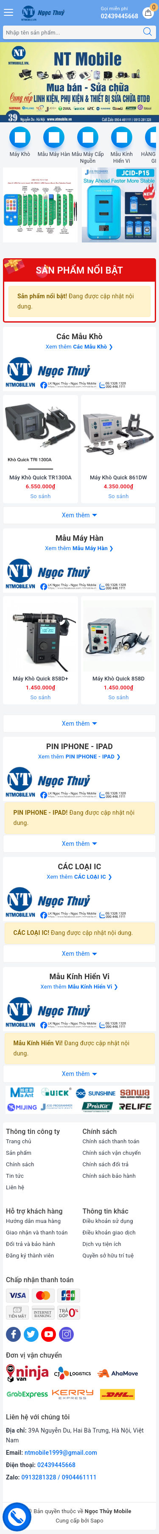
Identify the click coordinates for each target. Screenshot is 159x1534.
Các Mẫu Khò (79, 336)
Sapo (96, 1520)
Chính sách (20, 1164)
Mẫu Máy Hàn (54, 154)
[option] (79, 82)
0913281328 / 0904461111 (59, 1477)
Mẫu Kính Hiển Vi (122, 157)
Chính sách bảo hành (109, 1176)
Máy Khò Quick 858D (118, 678)
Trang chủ (18, 1141)
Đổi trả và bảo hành (30, 1244)
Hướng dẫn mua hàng (33, 1221)
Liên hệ (15, 1187)
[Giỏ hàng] (148, 13)
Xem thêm (76, 515)
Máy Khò (20, 154)
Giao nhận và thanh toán (37, 1232)
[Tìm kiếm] (147, 32)
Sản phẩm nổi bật (79, 270)
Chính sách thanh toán (111, 1141)
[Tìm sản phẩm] (71, 32)
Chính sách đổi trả (106, 1164)
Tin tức (15, 1176)
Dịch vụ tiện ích (102, 1244)
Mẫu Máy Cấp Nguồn (88, 157)
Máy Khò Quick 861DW (118, 477)
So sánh (40, 496)
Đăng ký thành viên (30, 1255)
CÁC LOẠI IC (79, 866)
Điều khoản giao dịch (109, 1232)
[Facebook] (13, 1334)
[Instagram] (66, 1334)
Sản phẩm (18, 1153)
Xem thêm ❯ (79, 346)
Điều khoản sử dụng (108, 1221)
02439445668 (56, 1465)
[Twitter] (31, 1334)
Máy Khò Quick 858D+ (40, 678)
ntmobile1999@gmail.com (61, 1453)
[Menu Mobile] (9, 11)
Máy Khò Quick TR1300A (40, 477)
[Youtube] (48, 1334)
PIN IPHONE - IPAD (79, 746)
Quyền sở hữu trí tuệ (108, 1255)
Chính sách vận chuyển (112, 1153)
